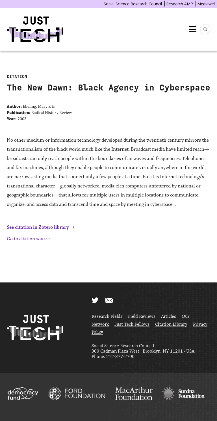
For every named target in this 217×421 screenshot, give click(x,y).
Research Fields (107, 316)
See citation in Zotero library (38, 227)
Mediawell (206, 4)
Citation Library (171, 324)
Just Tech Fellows (131, 324)
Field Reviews (141, 316)
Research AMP (179, 4)
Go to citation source (28, 239)
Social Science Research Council (133, 4)
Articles (168, 316)
